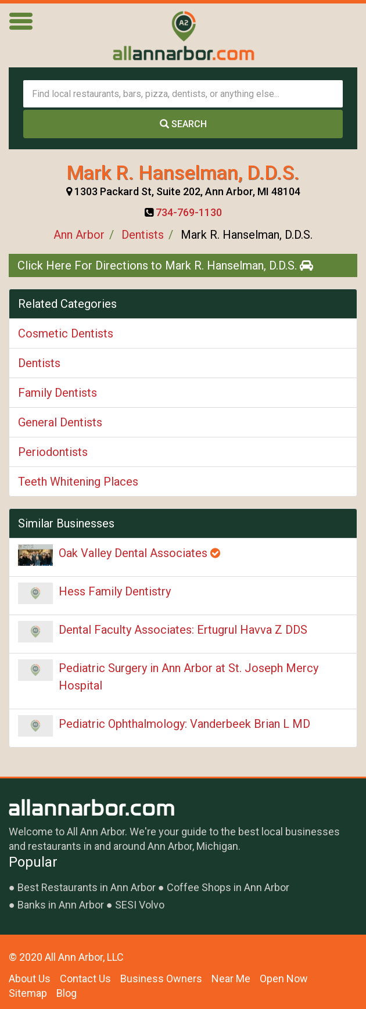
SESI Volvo (139, 905)
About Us (30, 978)
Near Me (230, 978)
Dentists (142, 235)
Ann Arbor (79, 235)
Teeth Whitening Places (78, 482)
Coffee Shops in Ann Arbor (228, 887)
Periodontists (53, 452)
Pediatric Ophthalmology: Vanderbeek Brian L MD (184, 724)
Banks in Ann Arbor (60, 905)
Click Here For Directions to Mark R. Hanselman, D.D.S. (165, 265)
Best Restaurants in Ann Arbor (86, 887)
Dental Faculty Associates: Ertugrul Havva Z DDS (183, 630)
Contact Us (85, 978)
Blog (66, 993)
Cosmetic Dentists (65, 333)
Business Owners (161, 978)
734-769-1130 (189, 212)
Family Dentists (57, 393)
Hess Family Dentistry (115, 591)
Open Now (284, 978)
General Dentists (60, 422)
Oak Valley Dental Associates (139, 553)
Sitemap (28, 993)
